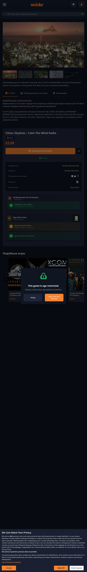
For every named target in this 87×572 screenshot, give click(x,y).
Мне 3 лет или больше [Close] (54, 297)
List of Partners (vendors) (11, 566)
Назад (32, 297)
